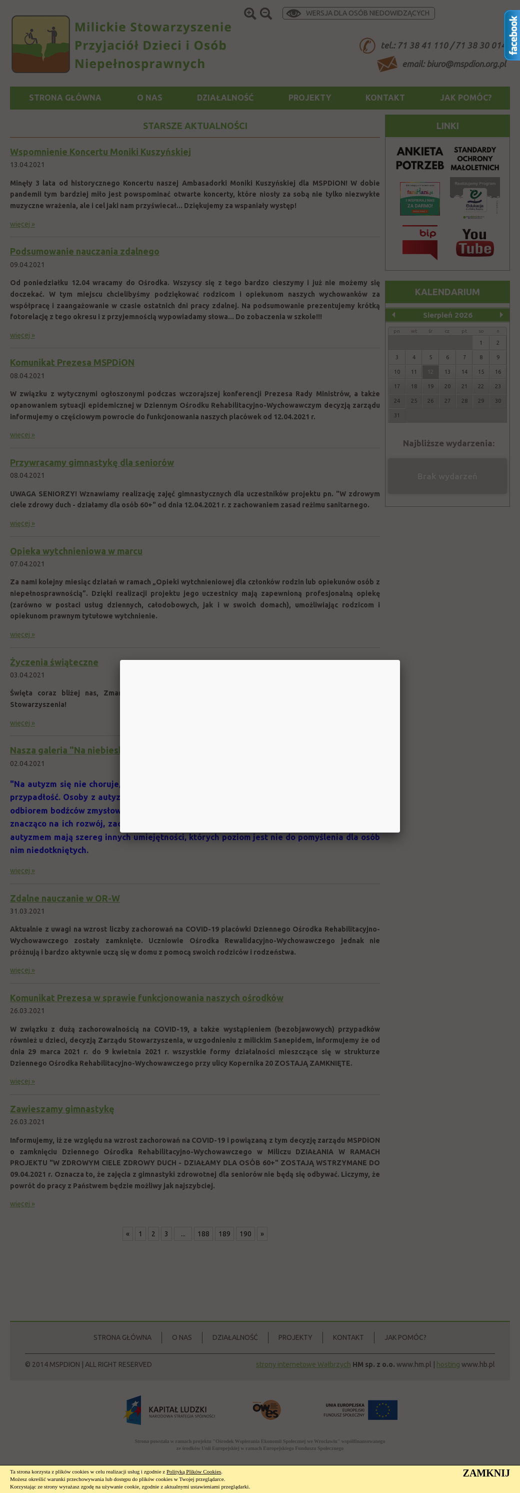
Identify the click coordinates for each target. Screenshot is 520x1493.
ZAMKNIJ (486, 1472)
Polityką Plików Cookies (193, 1471)
